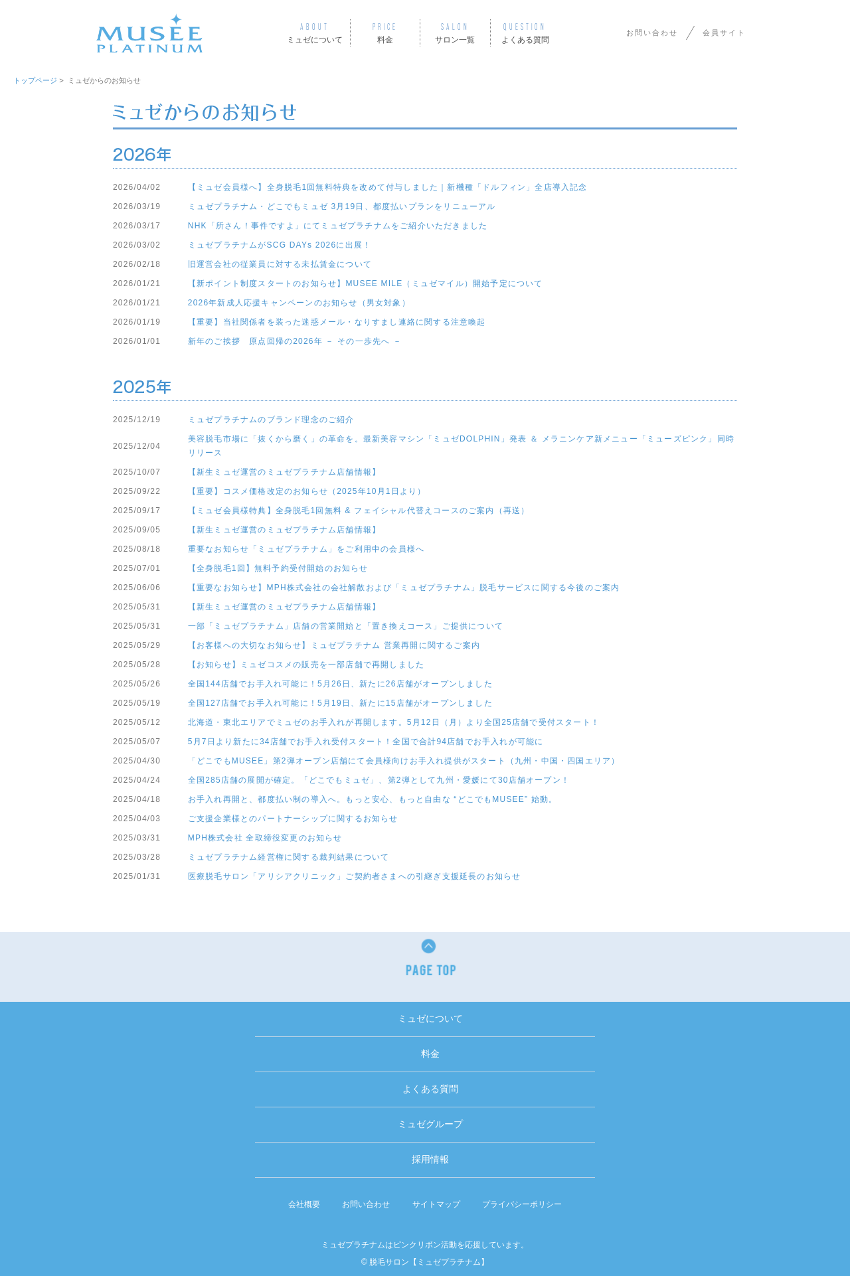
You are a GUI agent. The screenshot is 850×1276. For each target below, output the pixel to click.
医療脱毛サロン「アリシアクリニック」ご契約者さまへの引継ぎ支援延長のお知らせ (354, 876)
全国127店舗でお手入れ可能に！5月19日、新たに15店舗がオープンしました (340, 703)
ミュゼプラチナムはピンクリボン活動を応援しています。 (425, 1244)
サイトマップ (436, 1204)
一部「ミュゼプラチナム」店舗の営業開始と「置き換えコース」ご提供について (345, 626)
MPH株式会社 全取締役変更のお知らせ (265, 837)
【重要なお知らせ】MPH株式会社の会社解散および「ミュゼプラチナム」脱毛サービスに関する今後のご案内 (404, 587)
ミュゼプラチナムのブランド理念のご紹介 (271, 419)
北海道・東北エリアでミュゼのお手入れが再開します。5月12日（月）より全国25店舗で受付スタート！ (394, 722)
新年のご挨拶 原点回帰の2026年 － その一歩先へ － (295, 341)
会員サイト (724, 33)
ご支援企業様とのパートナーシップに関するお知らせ (293, 818)
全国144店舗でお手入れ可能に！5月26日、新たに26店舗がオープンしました (340, 683)
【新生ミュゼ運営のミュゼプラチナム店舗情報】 (284, 472)
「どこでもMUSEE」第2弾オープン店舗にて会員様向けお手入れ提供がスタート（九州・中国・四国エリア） (404, 760)
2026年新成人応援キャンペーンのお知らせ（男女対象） (299, 302)
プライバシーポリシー (522, 1204)
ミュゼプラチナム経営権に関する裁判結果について (289, 857)
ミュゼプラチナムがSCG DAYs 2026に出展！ (279, 245)
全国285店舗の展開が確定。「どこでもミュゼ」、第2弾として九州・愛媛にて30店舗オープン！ (379, 780)
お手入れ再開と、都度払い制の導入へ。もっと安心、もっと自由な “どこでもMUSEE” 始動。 (373, 799)
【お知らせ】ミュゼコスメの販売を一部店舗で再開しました (306, 664)
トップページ (35, 80)
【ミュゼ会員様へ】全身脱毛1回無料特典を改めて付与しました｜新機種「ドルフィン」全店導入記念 (388, 187)
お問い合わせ (652, 33)
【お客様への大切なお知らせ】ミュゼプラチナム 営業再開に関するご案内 (334, 645)
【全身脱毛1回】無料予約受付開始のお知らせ (278, 568)
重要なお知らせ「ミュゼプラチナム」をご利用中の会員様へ (306, 549)
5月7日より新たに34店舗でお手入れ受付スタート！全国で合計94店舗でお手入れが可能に (366, 741)
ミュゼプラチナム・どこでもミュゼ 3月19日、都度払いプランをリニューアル (342, 206)
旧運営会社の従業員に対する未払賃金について (280, 264)
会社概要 (304, 1204)
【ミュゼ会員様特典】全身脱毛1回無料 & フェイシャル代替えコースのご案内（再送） (359, 510)
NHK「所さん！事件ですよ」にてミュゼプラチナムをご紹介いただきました (337, 225)
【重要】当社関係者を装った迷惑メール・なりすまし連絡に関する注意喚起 (337, 322)
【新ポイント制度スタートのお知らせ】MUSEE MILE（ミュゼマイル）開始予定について (365, 283)
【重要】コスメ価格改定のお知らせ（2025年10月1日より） (307, 491)
